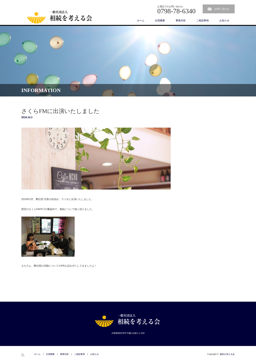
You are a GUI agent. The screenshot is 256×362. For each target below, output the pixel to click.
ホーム (140, 20)
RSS (22, 355)
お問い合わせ (221, 8)
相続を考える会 (227, 354)
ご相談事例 (202, 20)
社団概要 (160, 20)
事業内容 (181, 20)
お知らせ (224, 20)
